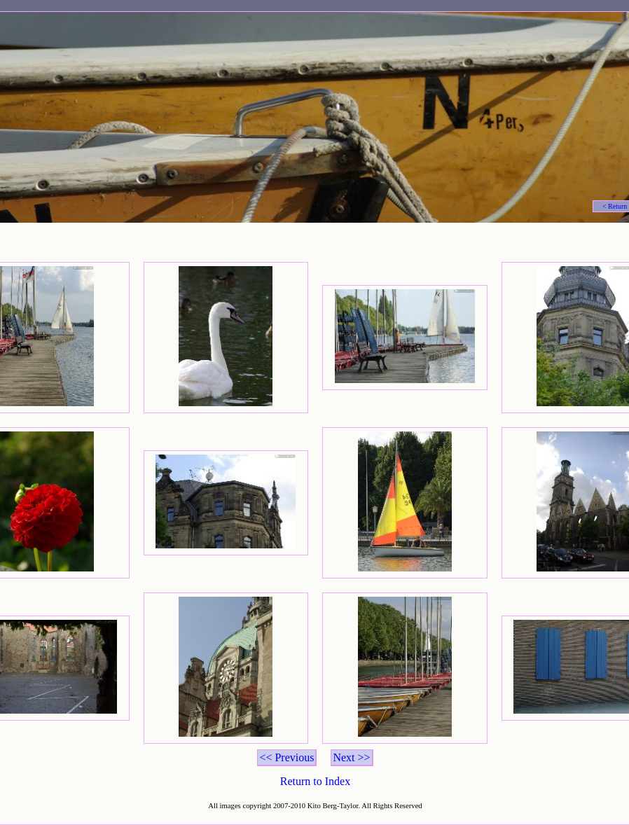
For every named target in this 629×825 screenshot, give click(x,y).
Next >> (351, 757)
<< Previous (286, 757)
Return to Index (315, 781)
